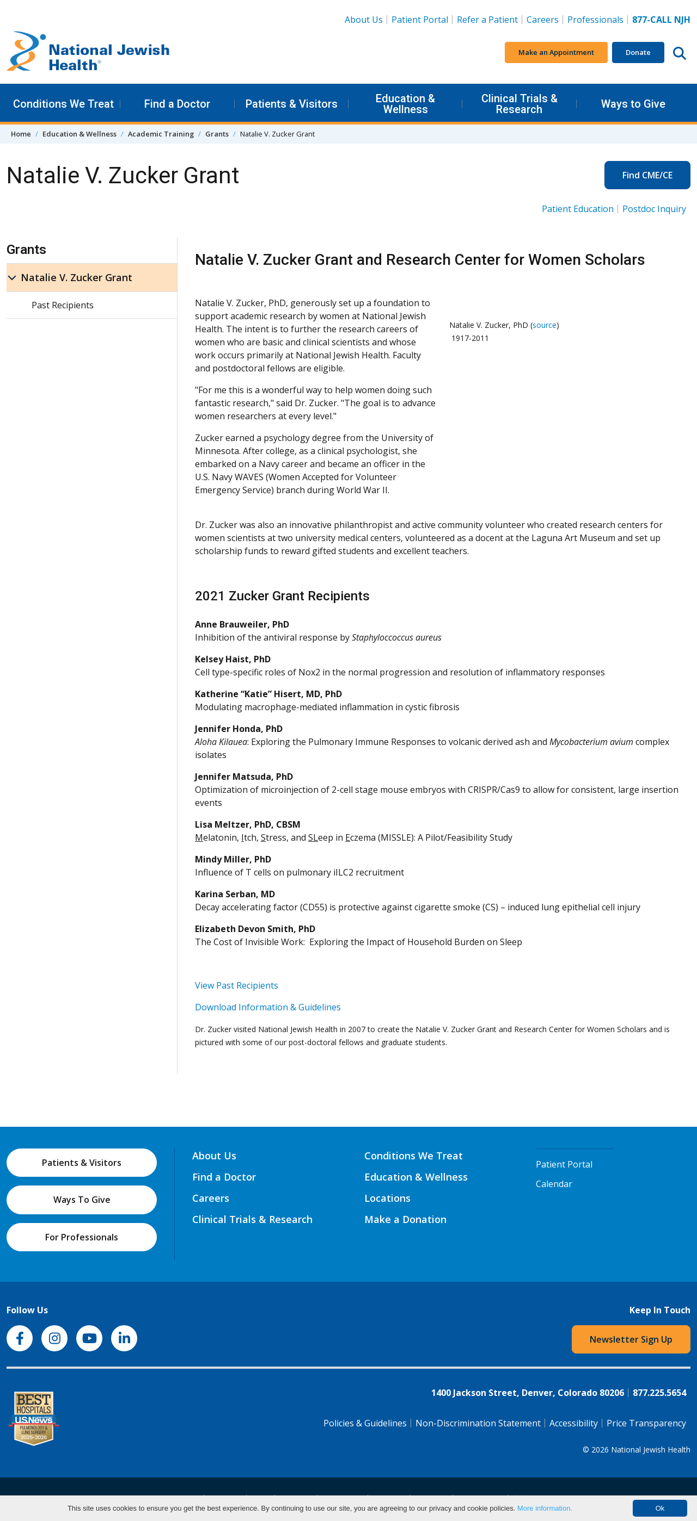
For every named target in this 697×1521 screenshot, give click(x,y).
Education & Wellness (405, 104)
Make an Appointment (556, 52)
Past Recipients (63, 305)
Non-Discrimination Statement (478, 1423)
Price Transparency (646, 1423)
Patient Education (578, 209)
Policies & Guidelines (365, 1423)
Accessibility (573, 1423)
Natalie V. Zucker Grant (76, 277)
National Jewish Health (650, 1449)
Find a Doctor (177, 103)
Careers (545, 19)
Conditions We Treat (63, 103)
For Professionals (81, 1237)
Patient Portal (420, 20)
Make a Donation (405, 1219)
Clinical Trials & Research (519, 104)
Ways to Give (633, 103)
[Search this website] (679, 53)
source (545, 325)
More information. (544, 1508)
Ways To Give (82, 1200)
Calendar (554, 1184)
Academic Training (161, 134)
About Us (364, 20)
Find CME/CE (647, 175)
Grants (217, 134)
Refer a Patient (487, 20)
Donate (638, 52)
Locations (387, 1198)
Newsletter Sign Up (631, 1339)
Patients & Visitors (292, 103)
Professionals (595, 20)
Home (21, 134)
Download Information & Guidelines (268, 1007)
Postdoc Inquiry (654, 209)
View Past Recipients (236, 985)
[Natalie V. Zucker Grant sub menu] (12, 277)
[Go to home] (88, 52)
